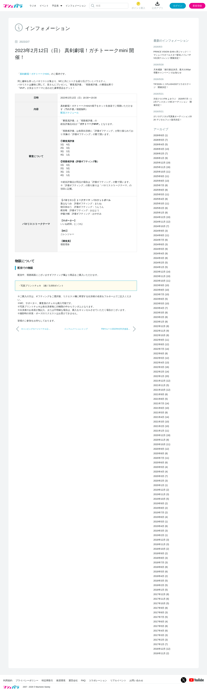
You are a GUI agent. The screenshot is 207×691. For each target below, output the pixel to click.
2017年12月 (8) (161, 594)
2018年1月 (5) (161, 589)
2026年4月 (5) (161, 144)
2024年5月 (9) (161, 249)
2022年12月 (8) (161, 326)
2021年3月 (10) (161, 421)
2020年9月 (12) (161, 449)
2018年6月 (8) (161, 567)
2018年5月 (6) (161, 571)
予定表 (55, 5)
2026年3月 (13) (161, 149)
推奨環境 (60, 680)
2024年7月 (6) (161, 240)
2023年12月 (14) (162, 271)
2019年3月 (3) (161, 530)
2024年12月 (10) (162, 217)
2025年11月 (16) (162, 167)
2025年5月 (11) (161, 194)
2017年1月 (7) (161, 644)
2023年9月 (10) (161, 285)
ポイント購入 (138, 5)
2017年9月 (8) (161, 608)
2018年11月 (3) (161, 544)
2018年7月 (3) (161, 562)
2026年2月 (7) (161, 153)
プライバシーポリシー (27, 680)
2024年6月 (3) (161, 244)
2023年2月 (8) (161, 317)
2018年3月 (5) (161, 580)
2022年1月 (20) (161, 376)
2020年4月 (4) (161, 471)
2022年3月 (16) (161, 367)
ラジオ (32, 5)
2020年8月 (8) (161, 453)
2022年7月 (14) (161, 349)
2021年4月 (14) (161, 417)
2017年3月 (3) (161, 635)
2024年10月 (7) (161, 226)
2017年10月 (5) (161, 603)
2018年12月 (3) (161, 539)
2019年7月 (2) (161, 512)
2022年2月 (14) (161, 371)
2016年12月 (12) (162, 649)
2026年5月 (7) (161, 140)
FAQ (83, 680)
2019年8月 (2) (161, 508)
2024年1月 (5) (161, 267)
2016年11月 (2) (161, 653)
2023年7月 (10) (161, 294)
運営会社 (73, 680)
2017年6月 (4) (161, 621)
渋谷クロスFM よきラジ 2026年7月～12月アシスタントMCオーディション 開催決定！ (173, 102)
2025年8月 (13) (161, 180)
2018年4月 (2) (161, 576)
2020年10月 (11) (162, 444)
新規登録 (197, 5)
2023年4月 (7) (161, 308)
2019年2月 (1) (161, 535)
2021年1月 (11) (161, 430)
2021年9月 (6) (161, 394)
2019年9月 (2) (161, 503)
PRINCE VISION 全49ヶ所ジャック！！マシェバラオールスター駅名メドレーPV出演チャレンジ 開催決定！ (172, 54)
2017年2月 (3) (161, 639)
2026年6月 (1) (161, 135)
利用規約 (7, 680)
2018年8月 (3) (161, 558)
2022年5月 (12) (161, 358)
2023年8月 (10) (161, 290)
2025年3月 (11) (161, 203)
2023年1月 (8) (161, 321)
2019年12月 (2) (161, 489)
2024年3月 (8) (161, 258)
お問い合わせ (136, 680)
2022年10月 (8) (161, 335)
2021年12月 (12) (162, 380)
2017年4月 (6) (161, 630)
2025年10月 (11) (162, 171)
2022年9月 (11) (161, 340)
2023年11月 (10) (162, 276)
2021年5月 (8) (161, 412)
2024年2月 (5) (161, 262)
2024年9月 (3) (161, 230)
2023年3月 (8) (161, 312)
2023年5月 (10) (161, 303)
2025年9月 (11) (161, 176)
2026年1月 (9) (161, 158)
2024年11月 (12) (162, 221)
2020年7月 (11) (161, 458)
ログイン (177, 5)
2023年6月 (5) (161, 299)
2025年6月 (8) (161, 190)
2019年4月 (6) (161, 526)
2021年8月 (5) (161, 399)
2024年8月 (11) (161, 235)
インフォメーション (76, 5)
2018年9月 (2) (161, 553)
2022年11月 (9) (161, 330)
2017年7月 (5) (161, 617)
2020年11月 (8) (161, 439)
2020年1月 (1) (161, 485)
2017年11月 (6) (161, 599)
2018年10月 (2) (161, 549)
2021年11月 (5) (161, 385)
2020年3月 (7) (161, 476)
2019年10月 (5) (161, 499)
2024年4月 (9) (161, 253)
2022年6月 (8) (161, 353)
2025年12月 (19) (162, 162)
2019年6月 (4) (161, 517)
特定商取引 (47, 680)
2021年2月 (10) (161, 426)
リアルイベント (118, 680)
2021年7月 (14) (161, 403)
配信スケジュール (69, 112)
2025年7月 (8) (161, 185)
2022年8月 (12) (161, 344)
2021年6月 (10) (161, 408)
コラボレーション (98, 680)
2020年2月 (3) (161, 480)
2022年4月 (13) (161, 362)
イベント (44, 5)
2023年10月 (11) (162, 280)
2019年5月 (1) (161, 521)
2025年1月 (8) (161, 212)
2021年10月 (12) (162, 390)
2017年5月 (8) (161, 626)
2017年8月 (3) (161, 612)
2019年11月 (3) (161, 494)
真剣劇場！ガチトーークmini (34, 74)
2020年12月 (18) (162, 435)
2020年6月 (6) (161, 462)
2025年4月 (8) (161, 199)
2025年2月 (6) (161, 208)
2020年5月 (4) (161, 467)
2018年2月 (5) (161, 585)
